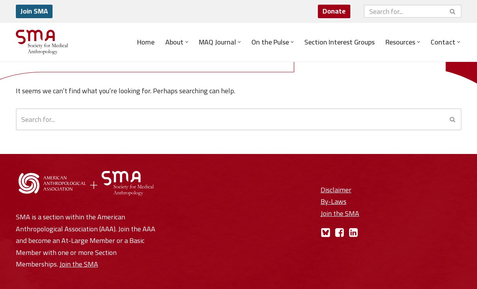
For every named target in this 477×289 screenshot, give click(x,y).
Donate (334, 11)
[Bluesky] (326, 232)
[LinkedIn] (353, 232)
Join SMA (34, 11)
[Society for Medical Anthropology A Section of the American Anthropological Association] (42, 42)
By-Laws (333, 201)
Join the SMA (78, 264)
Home (145, 42)
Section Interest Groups (339, 42)
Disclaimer (336, 189)
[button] (186, 42)
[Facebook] (339, 232)
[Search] (404, 11)
